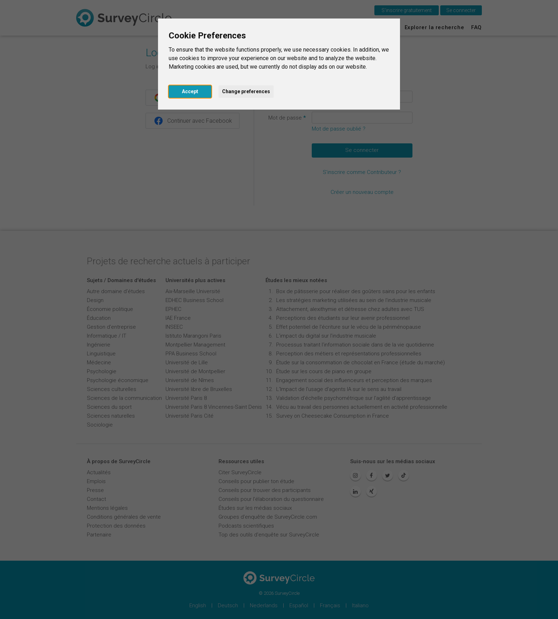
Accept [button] (190, 91)
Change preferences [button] (246, 91)
